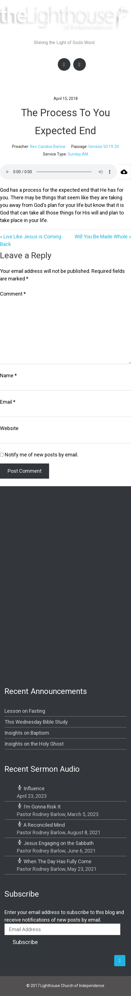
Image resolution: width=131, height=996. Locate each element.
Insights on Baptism (26, 733)
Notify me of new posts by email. (41, 455)
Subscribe (25, 942)
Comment (13, 294)
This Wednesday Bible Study (36, 722)
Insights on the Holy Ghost (34, 744)
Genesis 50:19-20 (103, 146)
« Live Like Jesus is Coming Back (30, 240)
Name (8, 375)
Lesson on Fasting (24, 711)
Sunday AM (78, 154)
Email (7, 402)
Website (9, 428)
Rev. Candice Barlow (48, 146)
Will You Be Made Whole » (103, 236)
